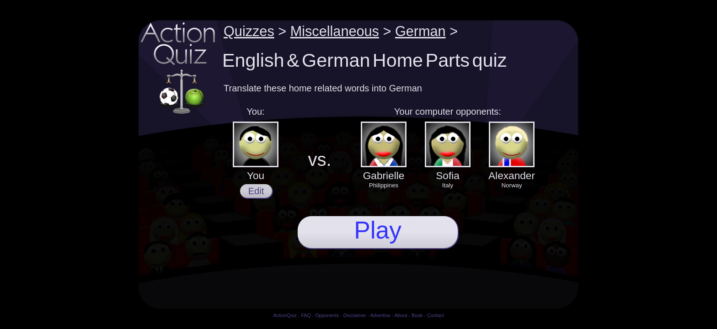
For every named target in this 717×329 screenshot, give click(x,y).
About (401, 315)
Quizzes (249, 31)
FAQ (305, 315)
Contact (435, 315)
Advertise (380, 315)
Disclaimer (354, 315)
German (420, 31)
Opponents (327, 315)
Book (417, 315)
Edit (256, 191)
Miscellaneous (334, 31)
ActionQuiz (285, 315)
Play (377, 230)
